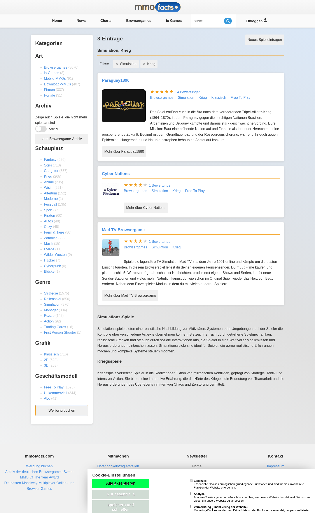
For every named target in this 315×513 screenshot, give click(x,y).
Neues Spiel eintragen (265, 40)
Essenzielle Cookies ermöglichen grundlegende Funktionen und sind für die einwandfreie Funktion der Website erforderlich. (247, 484)
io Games (174, 21)
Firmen (49, 90)
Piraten (49, 215)
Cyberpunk (52, 266)
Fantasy (50, 159)
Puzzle (49, 315)
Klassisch (51, 354)
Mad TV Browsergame (123, 229)
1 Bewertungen (160, 185)
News (81, 21)
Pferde (49, 249)
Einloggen (256, 20)
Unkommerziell (55, 393)
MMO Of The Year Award (39, 477)
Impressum (275, 466)
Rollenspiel (52, 299)
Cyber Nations (116, 173)
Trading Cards (55, 327)
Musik (48, 243)
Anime (49, 182)
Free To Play (54, 387)
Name (197, 466)
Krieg (48, 176)
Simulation (52, 304)
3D (46, 365)
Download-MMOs (57, 84)
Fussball (50, 204)
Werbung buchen (62, 410)
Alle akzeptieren (120, 483)
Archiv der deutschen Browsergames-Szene (39, 472)
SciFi (48, 165)
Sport (48, 210)
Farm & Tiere (54, 232)
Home (57, 21)
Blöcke (49, 271)
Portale (49, 95)
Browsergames (138, 21)
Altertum (50, 193)
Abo (47, 398)
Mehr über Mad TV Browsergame (130, 295)
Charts (106, 21)
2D (46, 360)
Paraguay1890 (116, 80)
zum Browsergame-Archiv (62, 139)
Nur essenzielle (121, 494)
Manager (51, 310)
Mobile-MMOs (55, 78)
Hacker (49, 260)
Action (49, 321)
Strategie (51, 293)
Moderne (51, 199)
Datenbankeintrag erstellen (118, 466)
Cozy (48, 227)
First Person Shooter (60, 332)
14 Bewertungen (188, 92)
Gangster (51, 171)
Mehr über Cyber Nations (145, 208)
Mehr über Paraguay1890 (124, 151)
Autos (48, 221)
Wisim (49, 187)
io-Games (51, 73)
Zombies (50, 238)
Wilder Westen (55, 254)
